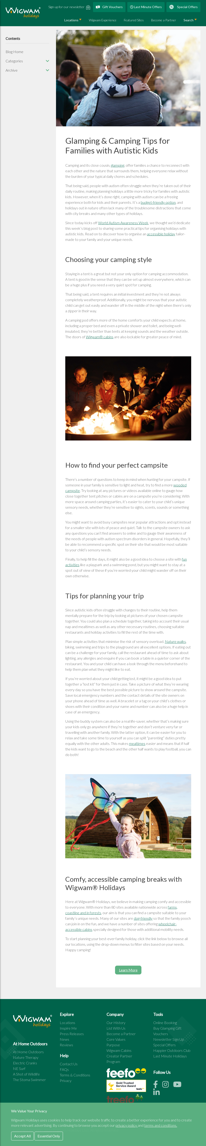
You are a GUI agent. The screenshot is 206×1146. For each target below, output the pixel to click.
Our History (115, 1022)
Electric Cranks (25, 1063)
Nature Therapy (25, 1057)
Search (189, 20)
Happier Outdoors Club (171, 1050)
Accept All (22, 1136)
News (64, 1039)
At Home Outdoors (28, 1052)
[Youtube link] (179, 1085)
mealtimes (137, 743)
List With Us (115, 1028)
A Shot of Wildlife (26, 1074)
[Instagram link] (167, 1085)
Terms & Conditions (75, 1075)
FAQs (64, 1069)
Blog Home (14, 51)
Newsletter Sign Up (168, 1039)
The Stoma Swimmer (29, 1079)
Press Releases (72, 1033)
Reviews (66, 1045)
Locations (67, 1022)
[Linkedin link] (158, 1093)
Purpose (113, 1045)
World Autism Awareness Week (123, 222)
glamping (117, 165)
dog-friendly (143, 918)
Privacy (66, 1080)
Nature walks (175, 641)
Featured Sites (134, 20)
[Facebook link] (157, 1085)
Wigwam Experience (102, 20)
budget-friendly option (158, 202)
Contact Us (69, 1064)
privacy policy (126, 1125)
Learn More (128, 970)
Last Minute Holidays (170, 1056)
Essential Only (48, 1136)
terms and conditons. (160, 1125)
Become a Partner (163, 20)
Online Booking (165, 1022)
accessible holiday (161, 234)
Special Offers (183, 7)
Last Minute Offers (146, 7)
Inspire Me (68, 1028)
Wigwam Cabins (118, 1050)
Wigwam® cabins (99, 337)
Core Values (115, 1039)
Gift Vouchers (109, 7)
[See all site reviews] (126, 1087)
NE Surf (19, 1068)
